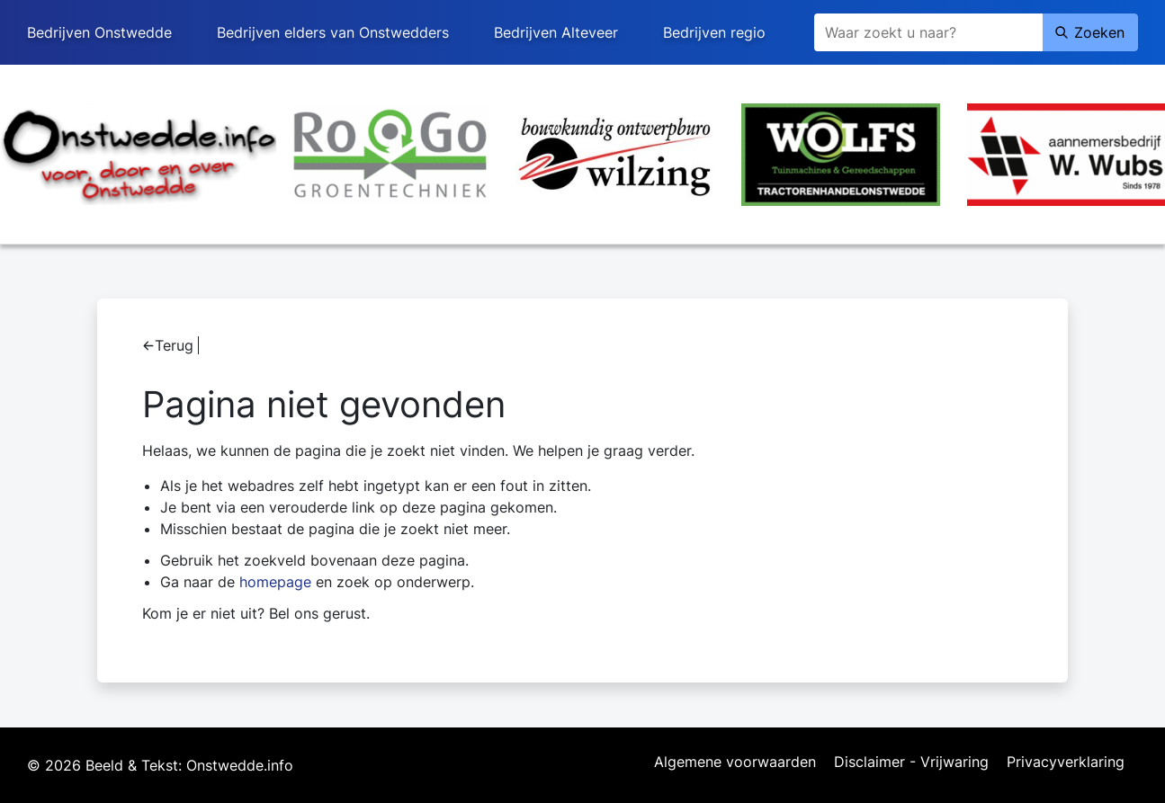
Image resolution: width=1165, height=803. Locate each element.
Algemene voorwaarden (735, 762)
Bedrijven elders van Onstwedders (333, 32)
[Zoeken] (928, 32)
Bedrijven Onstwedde (99, 32)
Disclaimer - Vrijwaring (911, 762)
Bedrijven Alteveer (556, 32)
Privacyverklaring (1066, 762)
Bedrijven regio (714, 32)
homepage (275, 582)
